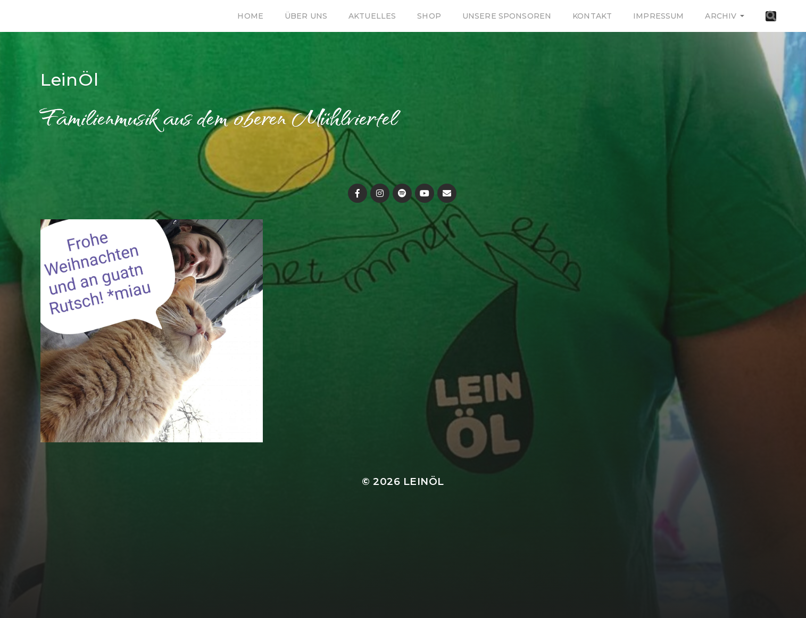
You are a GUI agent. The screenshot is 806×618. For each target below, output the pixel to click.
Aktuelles (372, 16)
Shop (429, 16)
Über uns (306, 16)
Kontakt (592, 16)
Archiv (720, 16)
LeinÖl (69, 79)
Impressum (658, 16)
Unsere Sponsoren (506, 16)
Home (250, 16)
